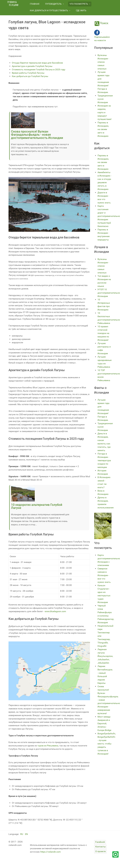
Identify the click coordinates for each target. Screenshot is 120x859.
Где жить (81, 10)
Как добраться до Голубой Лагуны (30, 76)
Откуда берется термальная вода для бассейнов (37, 62)
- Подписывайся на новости (102, 36)
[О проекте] (100, 851)
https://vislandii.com (50, 851)
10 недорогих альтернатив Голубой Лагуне (36, 506)
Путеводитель (53, 4)
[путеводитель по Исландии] (13, 3)
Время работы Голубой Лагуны (28, 73)
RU (22, 834)
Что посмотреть (78, 4)
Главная (34, 4)
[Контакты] (100, 847)
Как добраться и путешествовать (49, 10)
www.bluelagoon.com (55, 611)
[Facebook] (100, 842)
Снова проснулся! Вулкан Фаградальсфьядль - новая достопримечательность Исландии (37, 135)
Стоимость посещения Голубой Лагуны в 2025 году (38, 69)
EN (26, 834)
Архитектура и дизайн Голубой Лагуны (32, 66)
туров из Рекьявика (47, 745)
